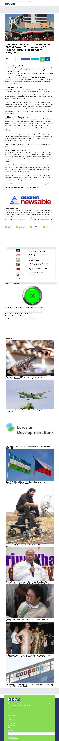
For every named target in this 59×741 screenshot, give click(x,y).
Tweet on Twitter (35, 61)
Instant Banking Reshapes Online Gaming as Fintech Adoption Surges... (20, 315)
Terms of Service (12, 716)
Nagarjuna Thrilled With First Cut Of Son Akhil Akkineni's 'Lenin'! (27, 547)
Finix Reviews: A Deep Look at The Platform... (15, 318)
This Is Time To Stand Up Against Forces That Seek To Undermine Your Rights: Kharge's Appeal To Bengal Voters (28, 583)
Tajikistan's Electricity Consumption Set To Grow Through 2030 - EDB (28, 449)
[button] (29, 1)
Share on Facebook (25, 61)
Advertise (10, 722)
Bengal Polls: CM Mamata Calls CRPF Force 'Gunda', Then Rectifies (28, 621)
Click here (17, 708)
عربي (25, 1)
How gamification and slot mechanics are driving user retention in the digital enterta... (23, 313)
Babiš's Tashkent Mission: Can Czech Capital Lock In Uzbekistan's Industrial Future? (25, 484)
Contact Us (10, 720)
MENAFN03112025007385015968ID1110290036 (21, 190)
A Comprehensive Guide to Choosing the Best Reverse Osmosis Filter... (20, 320)
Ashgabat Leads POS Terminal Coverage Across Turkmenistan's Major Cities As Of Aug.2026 (24, 380)
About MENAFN (11, 724)
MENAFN (9, 68)
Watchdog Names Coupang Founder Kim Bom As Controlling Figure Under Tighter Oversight (29, 686)
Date (7, 61)
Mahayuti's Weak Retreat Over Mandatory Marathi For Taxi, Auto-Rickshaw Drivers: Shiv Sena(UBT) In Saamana (28, 656)
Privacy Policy (11, 718)
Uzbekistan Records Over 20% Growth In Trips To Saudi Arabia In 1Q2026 (29, 412)
